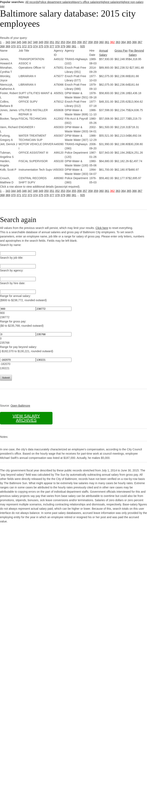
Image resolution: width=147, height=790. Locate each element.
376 (46, 46)
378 (57, 46)
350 (46, 42)
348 (35, 42)
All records (32, 2)
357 (85, 42)
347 (29, 42)
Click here (102, 228)
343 (7, 42)
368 (2, 46)
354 (68, 42)
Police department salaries (55, 2)
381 (73, 46)
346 (24, 42)
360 (101, 42)
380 (68, 46)
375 (41, 46)
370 (13, 46)
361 (107, 42)
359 (95, 42)
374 (35, 46)
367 (140, 42)
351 (51, 42)
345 (19, 42)
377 (51, 46)
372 (24, 46)
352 (57, 42)
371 (19, 46)
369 (7, 46)
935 (82, 46)
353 (63, 42)
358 (90, 42)
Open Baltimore (20, 405)
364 (123, 42)
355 (73, 42)
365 (129, 42)
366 (134, 42)
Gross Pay (121, 50)
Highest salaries (110, 2)
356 (79, 42)
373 (29, 46)
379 (63, 46)
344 (13, 42)
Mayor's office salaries (86, 2)
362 (112, 42)
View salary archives (26, 418)
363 (118, 42)
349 (41, 42)
